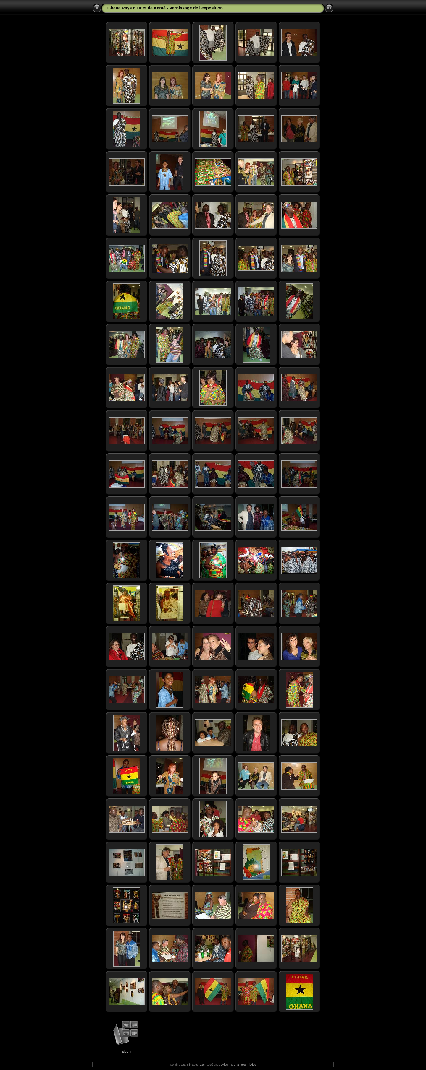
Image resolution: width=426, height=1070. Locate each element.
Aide (253, 1064)
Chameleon (241, 1064)
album (126, 1051)
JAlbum (225, 1064)
